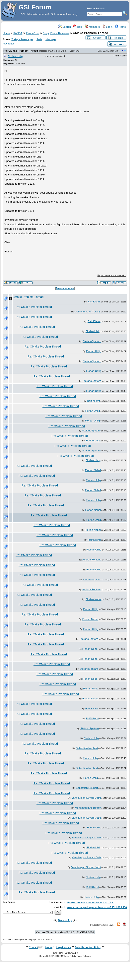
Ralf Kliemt (94, 301)
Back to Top (65, 920)
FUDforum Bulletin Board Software (75, 956)
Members (92, 26)
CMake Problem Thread (28, 296)
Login (107, 26)
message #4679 (46, 51)
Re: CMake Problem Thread (20, 50)
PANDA (17, 33)
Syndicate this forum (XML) (102, 925)
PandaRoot (32, 33)
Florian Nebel (93, 470)
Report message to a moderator (112, 275)
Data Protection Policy (88, 947)
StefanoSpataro (92, 341)
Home (120, 26)
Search (64, 26)
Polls (39, 39)
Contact (33, 947)
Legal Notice (63, 947)
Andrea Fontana (91, 559)
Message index (65, 288)
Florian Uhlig (15, 56)
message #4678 (72, 51)
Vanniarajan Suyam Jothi (86, 797)
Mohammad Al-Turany (87, 311)
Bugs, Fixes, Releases (56, 33)
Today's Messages (22, 39)
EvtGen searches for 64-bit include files (90, 902)
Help (78, 26)
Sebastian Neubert (87, 748)
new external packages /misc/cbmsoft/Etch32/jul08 (97, 907)
